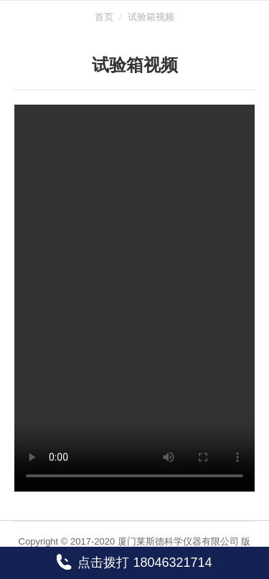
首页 (104, 16)
